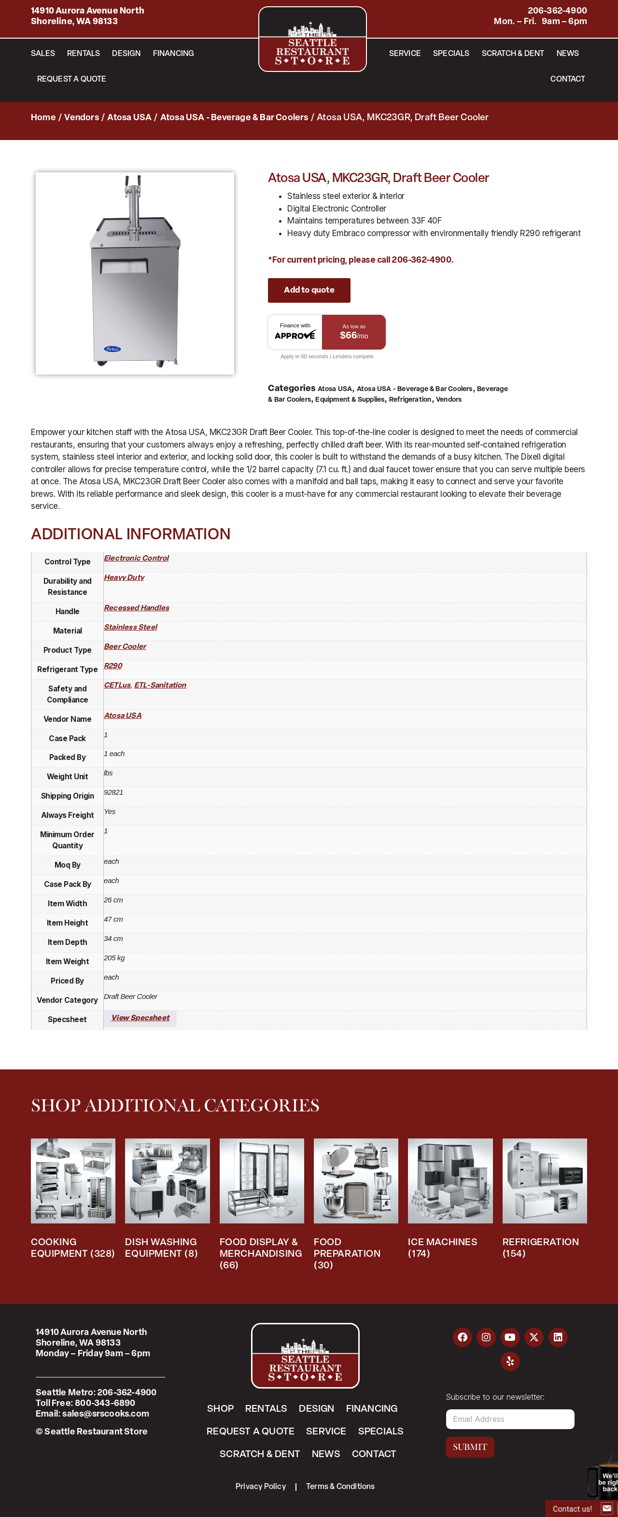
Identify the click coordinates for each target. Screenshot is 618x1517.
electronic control (136, 558)
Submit (470, 1447)
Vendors (81, 118)
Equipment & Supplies (349, 400)
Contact (567, 80)
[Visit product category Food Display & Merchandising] (262, 1207)
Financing (174, 54)
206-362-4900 (557, 11)
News (568, 54)
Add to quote (309, 290)
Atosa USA (129, 118)
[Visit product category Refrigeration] (545, 1201)
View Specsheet (140, 1018)
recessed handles (136, 608)
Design (126, 54)
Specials (451, 54)
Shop (220, 1409)
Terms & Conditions (340, 1487)
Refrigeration (410, 400)
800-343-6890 (105, 1403)
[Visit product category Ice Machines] (450, 1201)
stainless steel (130, 628)
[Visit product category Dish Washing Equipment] (167, 1201)
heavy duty (124, 578)
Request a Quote (72, 80)
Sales (43, 54)
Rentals (83, 54)
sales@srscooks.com (105, 1414)
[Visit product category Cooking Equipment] (73, 1201)
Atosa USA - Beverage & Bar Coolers (234, 118)
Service (405, 54)
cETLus (117, 685)
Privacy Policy (261, 1487)
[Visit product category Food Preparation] (356, 1207)
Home (43, 118)
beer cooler (125, 647)
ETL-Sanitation (160, 685)
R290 (113, 666)
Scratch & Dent (513, 54)
